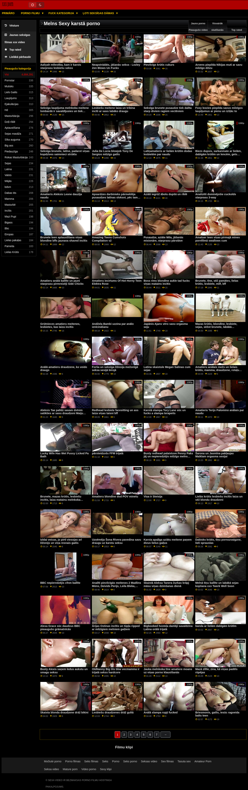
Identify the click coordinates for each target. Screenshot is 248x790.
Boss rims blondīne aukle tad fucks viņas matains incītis (167, 282)
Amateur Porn (203, 761)
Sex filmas (167, 761)
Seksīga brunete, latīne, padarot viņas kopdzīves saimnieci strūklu (65, 153)
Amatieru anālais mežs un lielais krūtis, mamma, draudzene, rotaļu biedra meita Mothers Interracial (217, 370)
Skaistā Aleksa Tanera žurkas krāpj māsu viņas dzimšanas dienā (166, 584)
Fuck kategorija (62, 13)
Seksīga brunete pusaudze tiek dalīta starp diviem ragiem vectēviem (168, 109)
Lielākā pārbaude (18, 57)
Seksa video (51, 769)
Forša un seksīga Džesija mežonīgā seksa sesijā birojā (115, 368)
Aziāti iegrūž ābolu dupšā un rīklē (165, 194)
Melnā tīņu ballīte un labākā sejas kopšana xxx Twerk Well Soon (217, 584)
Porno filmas (72, 761)
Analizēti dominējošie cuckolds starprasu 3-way (215, 196)
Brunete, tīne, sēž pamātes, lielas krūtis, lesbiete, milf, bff (216, 282)
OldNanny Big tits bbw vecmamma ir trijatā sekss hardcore (115, 671)
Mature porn (70, 769)
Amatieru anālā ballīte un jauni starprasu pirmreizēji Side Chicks (62, 282)
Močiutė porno (52, 761)
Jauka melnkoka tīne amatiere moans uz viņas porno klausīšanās (168, 671)
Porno (115, 761)
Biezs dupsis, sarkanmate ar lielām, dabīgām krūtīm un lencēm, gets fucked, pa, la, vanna (218, 154)
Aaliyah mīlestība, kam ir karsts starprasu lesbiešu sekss (60, 66)
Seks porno (130, 761)
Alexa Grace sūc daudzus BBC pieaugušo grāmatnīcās (60, 627)
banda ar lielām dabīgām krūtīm (215, 625)
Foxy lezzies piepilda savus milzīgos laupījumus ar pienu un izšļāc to (219, 109)
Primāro (8, 13)
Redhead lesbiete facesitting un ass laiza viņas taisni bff (115, 412)
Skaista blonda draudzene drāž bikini (64, 712)
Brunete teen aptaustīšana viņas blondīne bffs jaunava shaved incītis (64, 239)
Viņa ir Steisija (153, 496)
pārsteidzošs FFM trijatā (107, 453)
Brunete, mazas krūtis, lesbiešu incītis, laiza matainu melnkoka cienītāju (60, 499)
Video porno (88, 769)
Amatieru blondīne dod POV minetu (115, 496)
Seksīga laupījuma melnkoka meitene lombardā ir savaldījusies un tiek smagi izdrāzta (64, 111)
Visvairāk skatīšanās (217, 26)
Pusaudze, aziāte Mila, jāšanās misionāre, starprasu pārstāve (163, 239)
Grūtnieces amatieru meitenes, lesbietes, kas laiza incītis (60, 325)
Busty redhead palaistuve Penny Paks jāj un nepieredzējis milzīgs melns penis (168, 456)
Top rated (13, 49)
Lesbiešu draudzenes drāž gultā (113, 712)
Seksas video (149, 761)
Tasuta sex (184, 761)
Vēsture (12, 25)
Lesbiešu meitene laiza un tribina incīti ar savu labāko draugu (113, 109)
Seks (105, 761)
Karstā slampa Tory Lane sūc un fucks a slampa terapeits (165, 412)
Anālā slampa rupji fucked (161, 712)
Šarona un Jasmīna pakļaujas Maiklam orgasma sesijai (214, 455)
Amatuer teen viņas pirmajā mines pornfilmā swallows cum (217, 239)
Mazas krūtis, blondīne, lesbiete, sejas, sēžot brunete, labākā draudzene (216, 327)
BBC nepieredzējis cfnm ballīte (60, 582)
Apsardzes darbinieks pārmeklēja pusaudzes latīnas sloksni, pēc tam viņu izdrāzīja (115, 197)
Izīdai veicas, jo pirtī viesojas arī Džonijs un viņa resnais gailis (61, 541)
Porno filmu (31, 13)
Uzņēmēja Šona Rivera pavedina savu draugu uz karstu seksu (116, 541)
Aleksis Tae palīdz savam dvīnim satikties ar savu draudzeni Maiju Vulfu (61, 413)
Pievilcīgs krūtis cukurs (159, 64)
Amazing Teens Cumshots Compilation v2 (109, 239)
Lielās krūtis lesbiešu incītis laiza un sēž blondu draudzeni (218, 498)
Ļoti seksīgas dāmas (99, 13)
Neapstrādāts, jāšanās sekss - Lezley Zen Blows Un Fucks (116, 66)
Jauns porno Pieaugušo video (198, 26)
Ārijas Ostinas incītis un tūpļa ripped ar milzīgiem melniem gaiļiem (116, 627)
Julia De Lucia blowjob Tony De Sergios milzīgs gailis (112, 153)
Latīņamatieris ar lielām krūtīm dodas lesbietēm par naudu (168, 153)
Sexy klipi (106, 769)
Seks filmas (91, 761)
